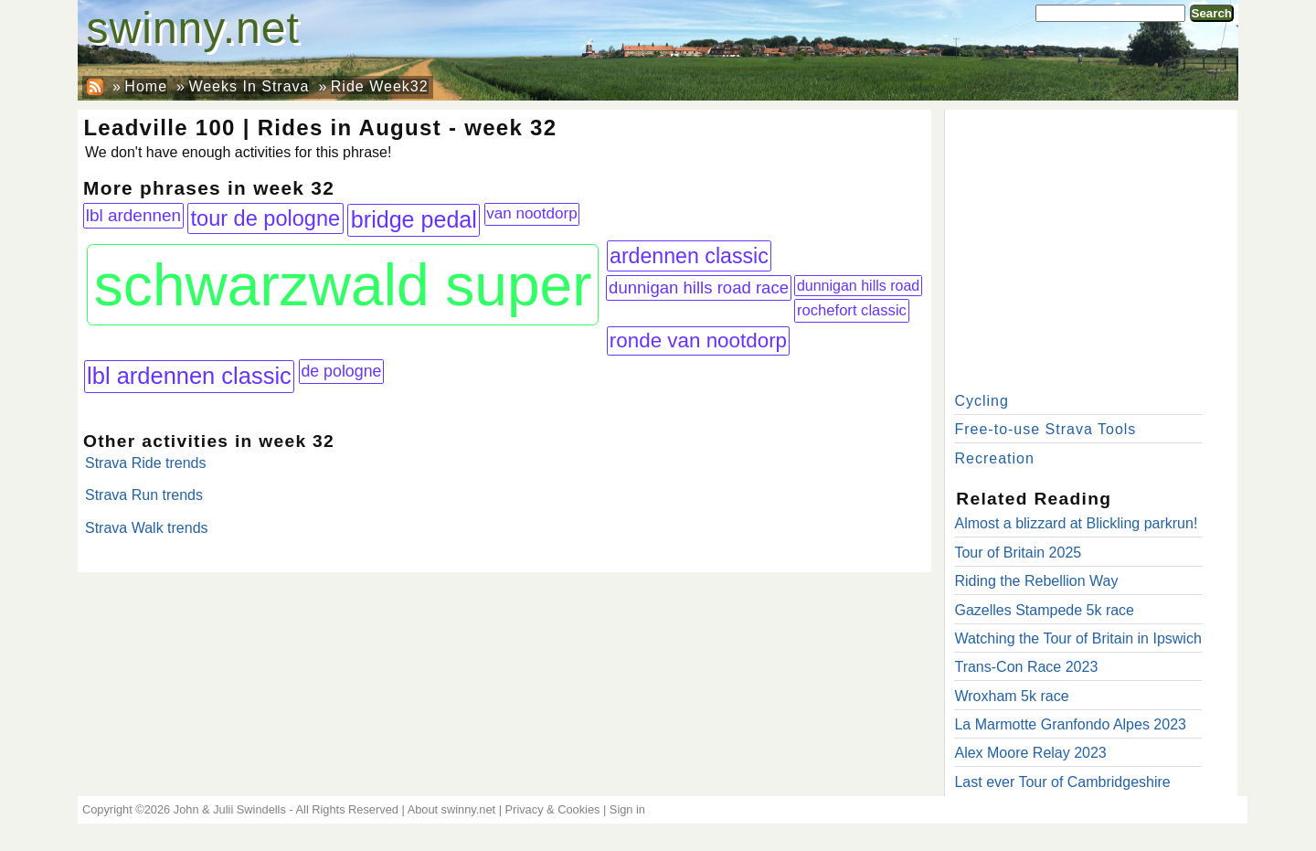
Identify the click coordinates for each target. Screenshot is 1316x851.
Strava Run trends (144, 495)
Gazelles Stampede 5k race (1044, 610)
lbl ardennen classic (189, 375)
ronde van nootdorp (698, 340)
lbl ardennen (133, 215)
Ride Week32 (380, 86)
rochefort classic (852, 310)
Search (1212, 13)
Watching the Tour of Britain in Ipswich (1077, 638)
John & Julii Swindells (230, 809)
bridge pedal (414, 219)
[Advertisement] (1091, 247)
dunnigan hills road (858, 285)
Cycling (981, 401)
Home (145, 86)
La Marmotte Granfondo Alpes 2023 (1070, 724)
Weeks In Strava (248, 86)
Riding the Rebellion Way (1036, 581)
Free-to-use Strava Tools (1045, 429)
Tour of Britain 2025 (1017, 552)
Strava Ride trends (146, 463)
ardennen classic (689, 256)
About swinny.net (452, 809)
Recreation (994, 458)
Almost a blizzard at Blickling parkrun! (1075, 523)
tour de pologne (266, 218)
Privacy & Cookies (552, 809)
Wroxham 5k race (1011, 696)
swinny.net (193, 28)
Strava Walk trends (146, 528)
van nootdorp (531, 213)
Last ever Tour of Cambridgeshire (1062, 782)
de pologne (341, 371)
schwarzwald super (343, 285)
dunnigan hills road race (699, 287)
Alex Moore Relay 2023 (1030, 753)
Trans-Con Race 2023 (1026, 667)
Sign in (627, 809)
